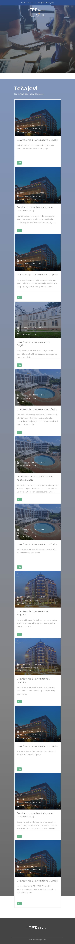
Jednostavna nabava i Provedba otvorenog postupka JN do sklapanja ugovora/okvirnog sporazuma (36, 690)
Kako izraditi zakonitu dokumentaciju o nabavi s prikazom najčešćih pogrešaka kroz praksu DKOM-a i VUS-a (37, 623)
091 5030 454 (28, 3)
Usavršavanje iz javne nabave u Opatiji (37, 140)
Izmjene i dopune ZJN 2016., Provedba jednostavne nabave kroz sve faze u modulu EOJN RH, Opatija (36, 889)
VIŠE (19, 163)
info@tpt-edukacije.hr (46, 3)
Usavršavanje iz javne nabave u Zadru (37, 409)
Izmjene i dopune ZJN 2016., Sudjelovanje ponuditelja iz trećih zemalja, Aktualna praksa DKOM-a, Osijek (37, 354)
